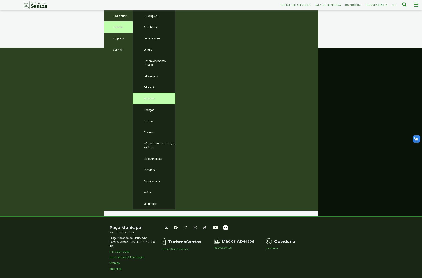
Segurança (150, 203)
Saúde (147, 192)
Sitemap (114, 263)
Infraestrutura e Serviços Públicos (159, 145)
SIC (394, 5)
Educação (149, 87)
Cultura (148, 49)
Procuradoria (152, 181)
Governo (149, 132)
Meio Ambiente (153, 158)
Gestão (148, 121)
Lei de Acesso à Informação (126, 257)
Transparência (376, 5)
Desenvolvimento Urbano (155, 62)
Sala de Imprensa (328, 5)
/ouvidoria (272, 248)
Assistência (151, 27)
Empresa (118, 38)
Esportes (149, 98)
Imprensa (115, 268)
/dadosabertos (223, 248)
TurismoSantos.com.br (175, 249)
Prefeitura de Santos (35, 5)
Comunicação (152, 38)
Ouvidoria (353, 5)
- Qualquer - (120, 16)
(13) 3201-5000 (119, 251)
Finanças (149, 110)
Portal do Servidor (295, 5)
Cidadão (118, 27)
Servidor (118, 49)
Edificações (151, 76)
